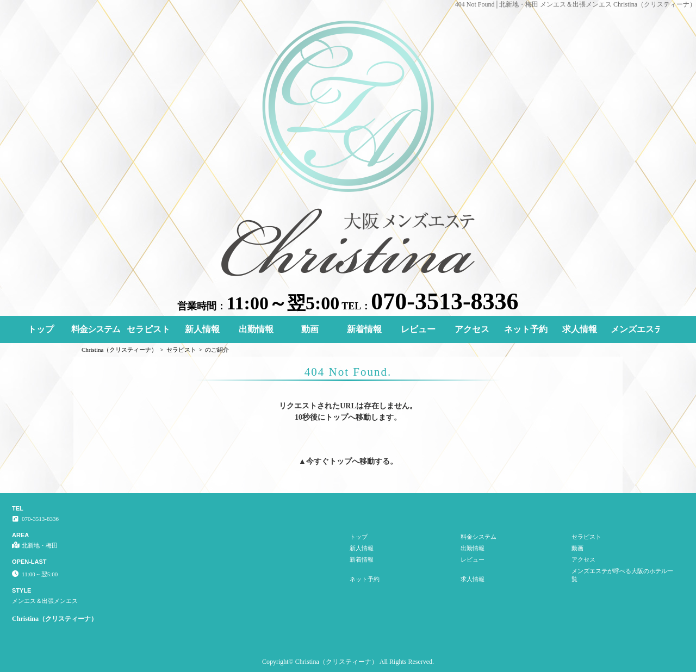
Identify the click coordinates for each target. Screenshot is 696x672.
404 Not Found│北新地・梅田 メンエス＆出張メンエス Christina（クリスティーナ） (575, 4)
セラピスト (148, 329)
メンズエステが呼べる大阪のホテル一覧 (635, 329)
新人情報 (202, 329)
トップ (41, 329)
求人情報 (579, 329)
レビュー (418, 329)
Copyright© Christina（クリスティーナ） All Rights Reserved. (348, 661)
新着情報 (364, 329)
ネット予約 (526, 329)
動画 (310, 329)
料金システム (95, 329)
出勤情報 (256, 329)
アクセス (472, 329)
